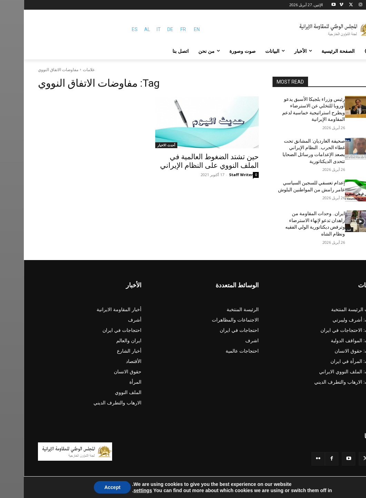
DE (146, 29)
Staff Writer (217, 174)
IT (135, 29)
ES (111, 29)
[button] (344, 51)
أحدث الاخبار (142, 145)
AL (123, 29)
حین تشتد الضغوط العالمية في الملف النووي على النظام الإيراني (185, 161)
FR (159, 29)
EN (173, 29)
